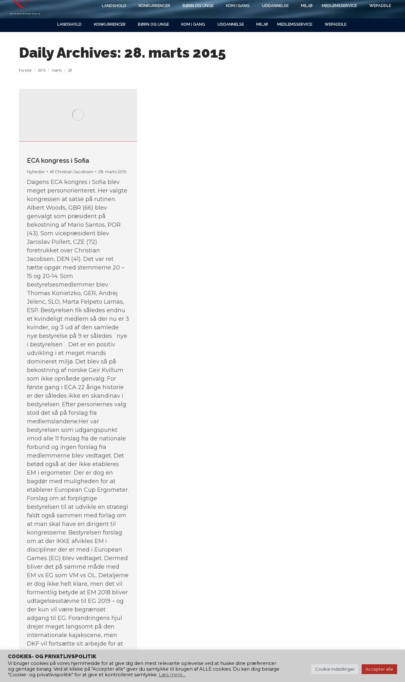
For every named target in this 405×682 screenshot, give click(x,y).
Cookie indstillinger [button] (335, 669)
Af (71, 171)
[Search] (332, 9)
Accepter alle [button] (379, 669)
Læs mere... (172, 675)
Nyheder (36, 171)
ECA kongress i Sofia (58, 160)
